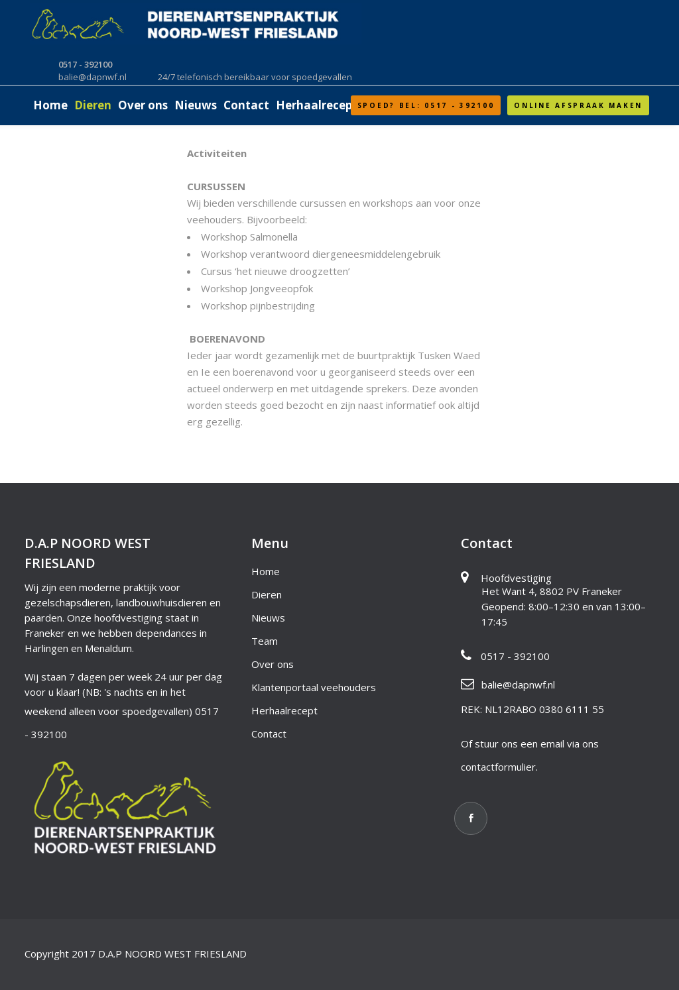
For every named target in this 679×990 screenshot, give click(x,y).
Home (265, 571)
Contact (268, 733)
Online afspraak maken (578, 105)
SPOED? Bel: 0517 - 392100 (426, 105)
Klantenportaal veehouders (313, 687)
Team (264, 640)
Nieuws (268, 617)
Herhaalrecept (284, 710)
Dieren (266, 594)
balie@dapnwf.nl (518, 684)
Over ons (272, 664)
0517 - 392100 (515, 656)
